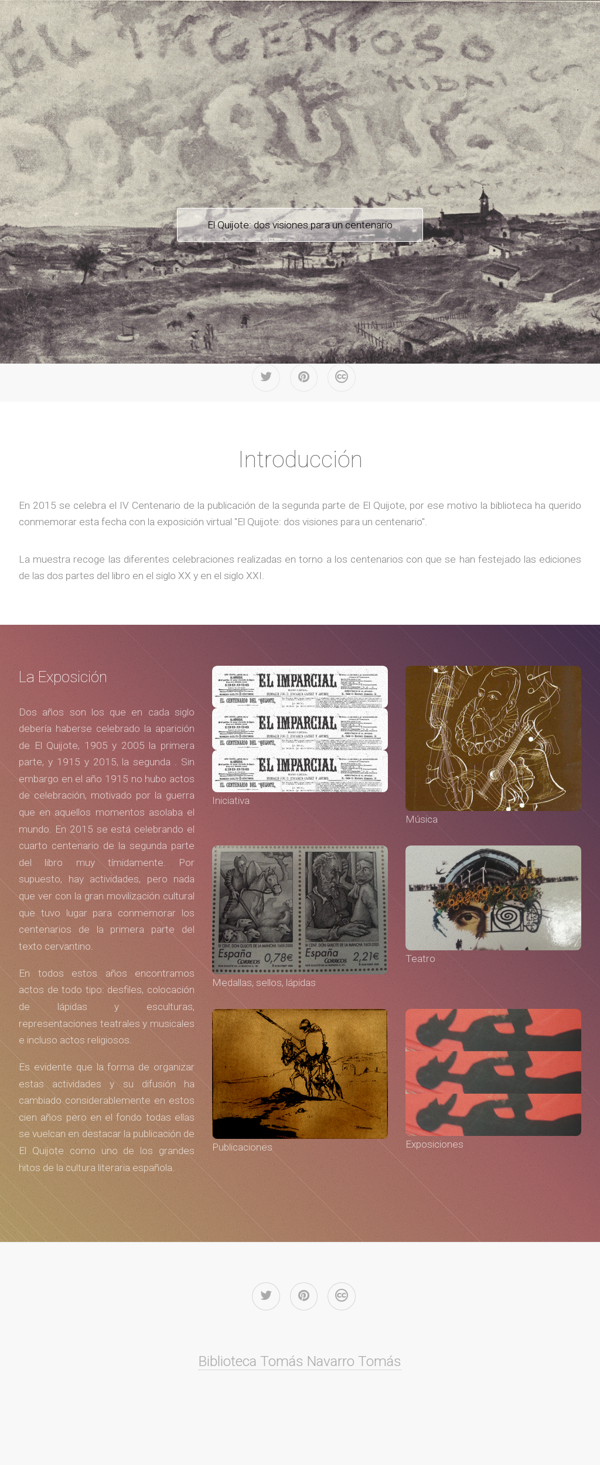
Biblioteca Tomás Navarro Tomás (300, 1361)
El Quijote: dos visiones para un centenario (300, 225)
